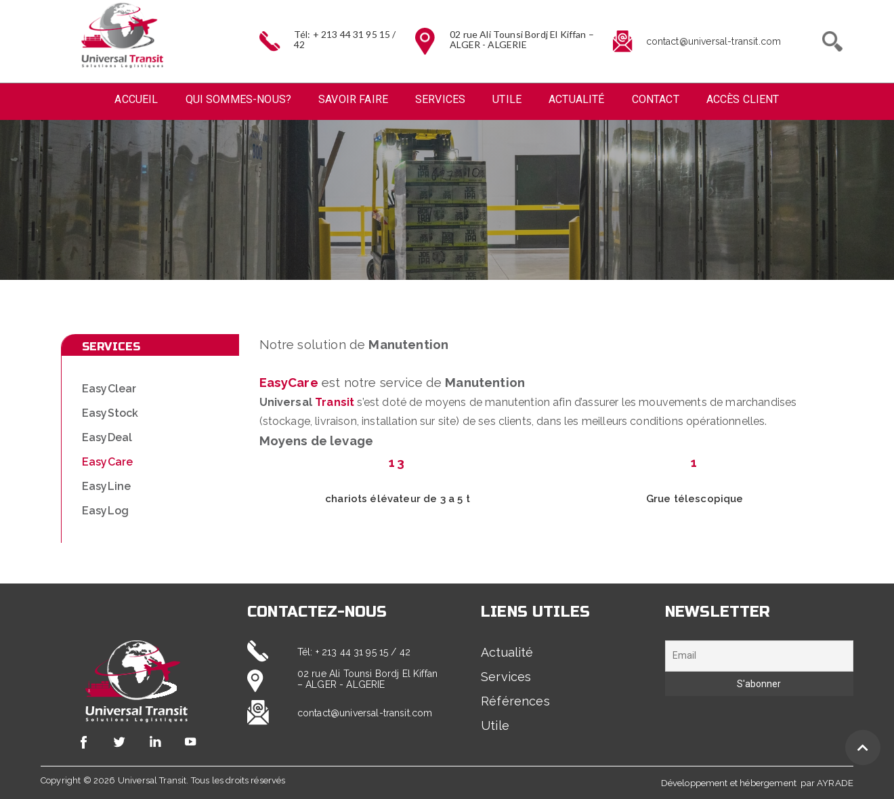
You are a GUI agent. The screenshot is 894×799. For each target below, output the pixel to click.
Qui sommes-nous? (239, 99)
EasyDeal (107, 437)
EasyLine (106, 486)
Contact (655, 99)
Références (515, 701)
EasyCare (107, 461)
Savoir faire (353, 99)
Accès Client (743, 99)
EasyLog (105, 510)
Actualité (576, 99)
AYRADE (835, 782)
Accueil (136, 99)
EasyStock (110, 413)
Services (440, 99)
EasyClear (109, 388)
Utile (507, 99)
